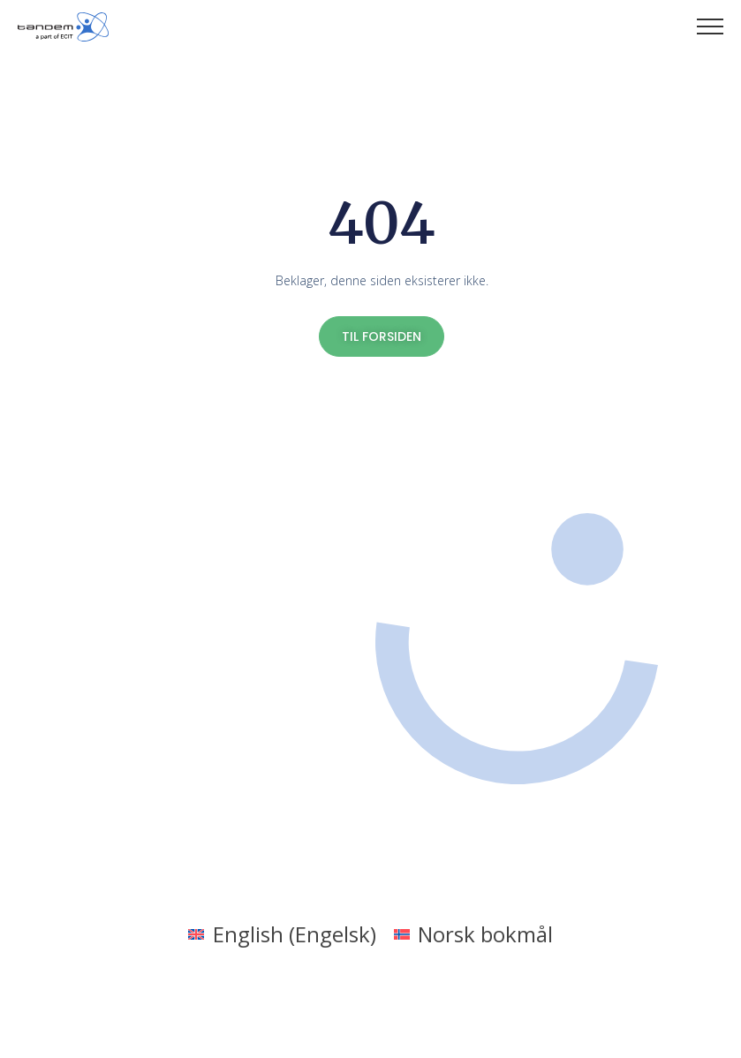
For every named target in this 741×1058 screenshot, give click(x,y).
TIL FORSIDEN (381, 336)
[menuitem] (282, 933)
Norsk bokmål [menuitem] (485, 933)
